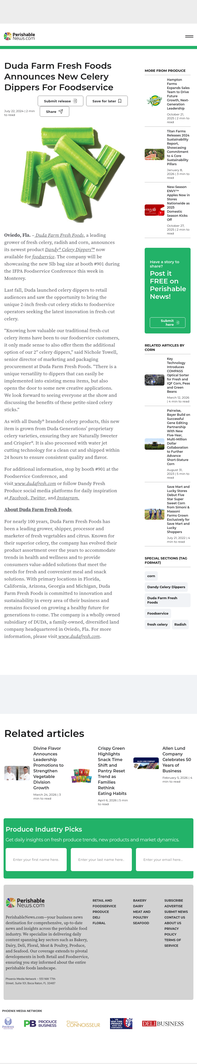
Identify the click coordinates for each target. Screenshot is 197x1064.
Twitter (37, 497)
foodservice (43, 256)
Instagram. (67, 497)
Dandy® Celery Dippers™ (70, 249)
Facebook (18, 497)
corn (151, 576)
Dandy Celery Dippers (166, 587)
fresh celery (157, 624)
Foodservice (158, 613)
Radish (180, 624)
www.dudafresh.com (34, 483)
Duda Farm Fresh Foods (59, 235)
